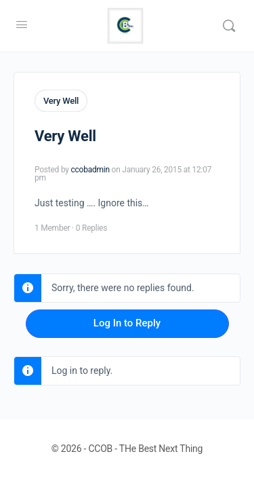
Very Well (61, 101)
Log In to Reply (127, 323)
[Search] (229, 26)
